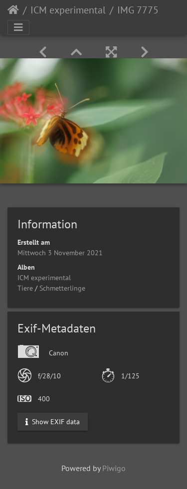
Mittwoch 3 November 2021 (60, 252)
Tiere (25, 288)
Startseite (13, 9)
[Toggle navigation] (18, 27)
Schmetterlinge (62, 288)
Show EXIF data (52, 421)
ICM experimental (68, 9)
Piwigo (114, 468)
